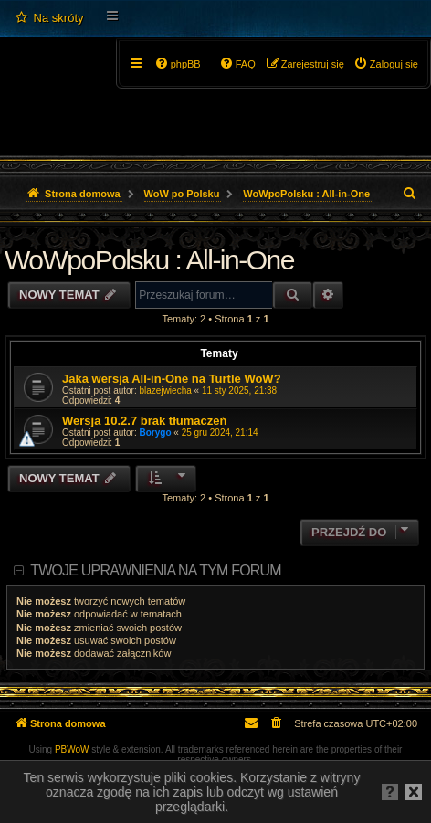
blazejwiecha (166, 390)
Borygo (156, 432)
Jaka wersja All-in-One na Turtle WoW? (171, 378)
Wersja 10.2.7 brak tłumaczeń (144, 420)
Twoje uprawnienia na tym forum (155, 570)
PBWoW (72, 749)
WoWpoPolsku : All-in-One (149, 260)
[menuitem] (49, 18)
